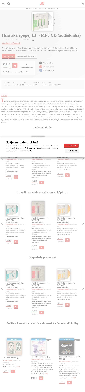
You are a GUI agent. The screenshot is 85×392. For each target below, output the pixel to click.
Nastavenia (72, 151)
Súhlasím (71, 146)
